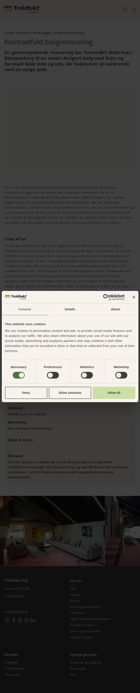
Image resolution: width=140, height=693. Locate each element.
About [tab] (115, 309)
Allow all (114, 392)
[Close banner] (133, 297)
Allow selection (70, 392)
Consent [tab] (24, 309)
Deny (26, 392)
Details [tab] (70, 309)
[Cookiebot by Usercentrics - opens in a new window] (106, 297)
